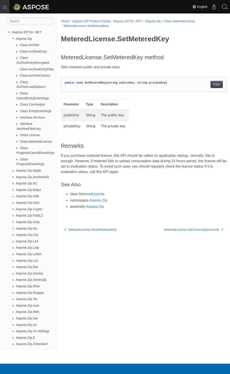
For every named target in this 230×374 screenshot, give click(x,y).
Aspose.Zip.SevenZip (31, 279)
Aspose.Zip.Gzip (28, 222)
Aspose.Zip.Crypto (29, 209)
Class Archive (29, 45)
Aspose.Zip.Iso (26, 228)
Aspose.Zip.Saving (29, 273)
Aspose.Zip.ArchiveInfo (32, 177)
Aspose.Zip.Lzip (27, 247)
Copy (205, 84)
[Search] (30, 21)
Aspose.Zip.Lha (27, 235)
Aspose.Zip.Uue (27, 305)
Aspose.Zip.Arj (26, 183)
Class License (30, 135)
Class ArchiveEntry (33, 51)
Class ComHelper (32, 104)
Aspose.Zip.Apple (28, 170)
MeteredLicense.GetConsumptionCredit (181, 229)
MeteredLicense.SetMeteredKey (86, 26)
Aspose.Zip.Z (25, 337)
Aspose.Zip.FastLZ (29, 215)
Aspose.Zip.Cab (27, 196)
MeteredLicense (92, 194)
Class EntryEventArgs (35, 111)
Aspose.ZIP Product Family (91, 21)
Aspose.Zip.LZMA (29, 254)
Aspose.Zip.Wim (28, 312)
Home (65, 21)
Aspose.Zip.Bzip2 (28, 190)
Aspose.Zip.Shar (28, 286)
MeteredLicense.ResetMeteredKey (90, 229)
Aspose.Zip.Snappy (30, 292)
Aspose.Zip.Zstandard (32, 344)
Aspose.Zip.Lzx (27, 260)
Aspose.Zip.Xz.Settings (32, 331)
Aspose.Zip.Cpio (28, 202)
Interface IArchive (32, 117)
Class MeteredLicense (36, 141)
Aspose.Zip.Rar (27, 267)
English (198, 7)
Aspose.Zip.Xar (27, 318)
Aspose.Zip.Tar (27, 299)
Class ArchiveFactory (35, 75)
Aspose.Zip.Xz (26, 325)
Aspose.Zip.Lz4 (27, 241)
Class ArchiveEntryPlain (37, 69)
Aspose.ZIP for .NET (27, 32)
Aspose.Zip (24, 38)
